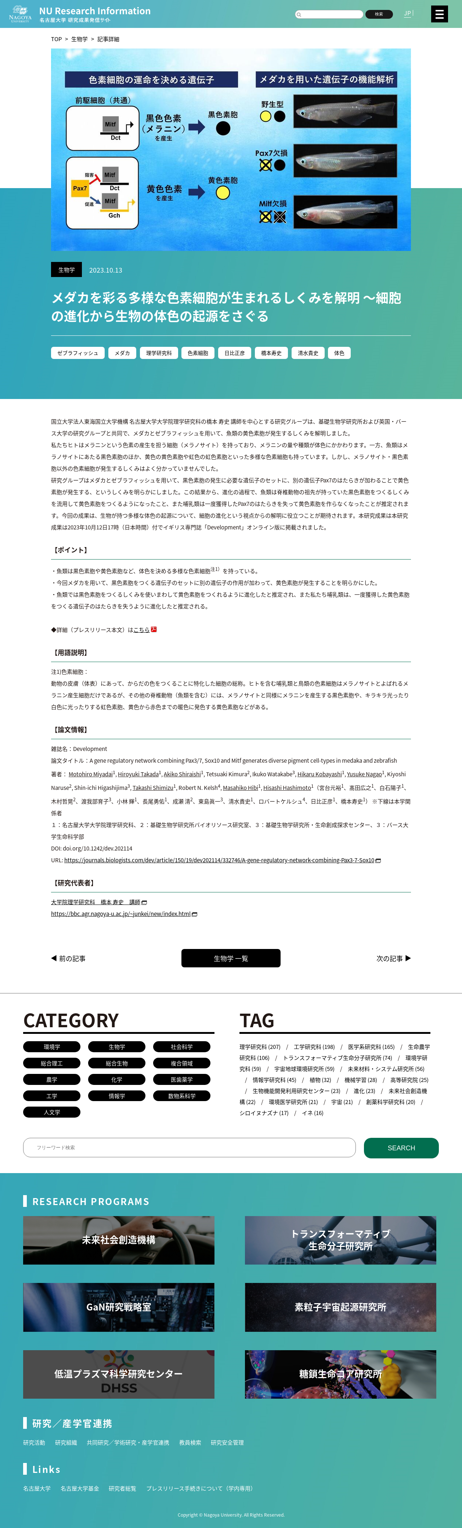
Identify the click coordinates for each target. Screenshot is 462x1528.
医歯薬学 (182, 1079)
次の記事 (389, 958)
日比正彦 (234, 352)
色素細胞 (198, 352)
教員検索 (190, 1442)
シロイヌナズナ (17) (264, 1113)
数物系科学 (182, 1096)
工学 (51, 1096)
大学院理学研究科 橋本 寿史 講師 (95, 902)
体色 (340, 352)
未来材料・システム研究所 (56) (386, 1068)
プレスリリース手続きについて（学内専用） (201, 1488)
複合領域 (182, 1063)
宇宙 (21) (342, 1101)
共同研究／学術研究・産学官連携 (128, 1442)
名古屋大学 (37, 1488)
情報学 (117, 1096)
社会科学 (182, 1046)
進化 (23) (364, 1090)
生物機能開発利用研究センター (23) (296, 1090)
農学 (51, 1079)
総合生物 (117, 1063)
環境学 (52, 1046)
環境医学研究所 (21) (293, 1101)
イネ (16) (313, 1113)
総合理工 (52, 1063)
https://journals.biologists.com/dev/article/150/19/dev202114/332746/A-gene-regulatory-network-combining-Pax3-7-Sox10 (219, 860)
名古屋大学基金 (80, 1488)
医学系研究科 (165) (371, 1046)
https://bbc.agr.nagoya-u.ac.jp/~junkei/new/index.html (121, 913)
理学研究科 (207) (260, 1046)
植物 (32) (320, 1079)
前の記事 (72, 958)
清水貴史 (308, 352)
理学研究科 (159, 352)
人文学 (52, 1112)
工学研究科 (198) (314, 1046)
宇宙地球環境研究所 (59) (304, 1068)
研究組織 (66, 1442)
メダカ (122, 352)
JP (407, 12)
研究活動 (34, 1442)
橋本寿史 (271, 352)
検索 (379, 14)
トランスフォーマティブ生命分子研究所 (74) (337, 1057)
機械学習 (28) (360, 1079)
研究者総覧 (122, 1488)
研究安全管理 (227, 1442)
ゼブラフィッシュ (77, 352)
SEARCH (401, 1148)
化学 (116, 1079)
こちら (141, 629)
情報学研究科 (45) (274, 1079)
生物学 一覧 (244, 958)
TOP (56, 39)
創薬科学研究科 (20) (390, 1101)
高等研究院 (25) (409, 1079)
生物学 (79, 39)
